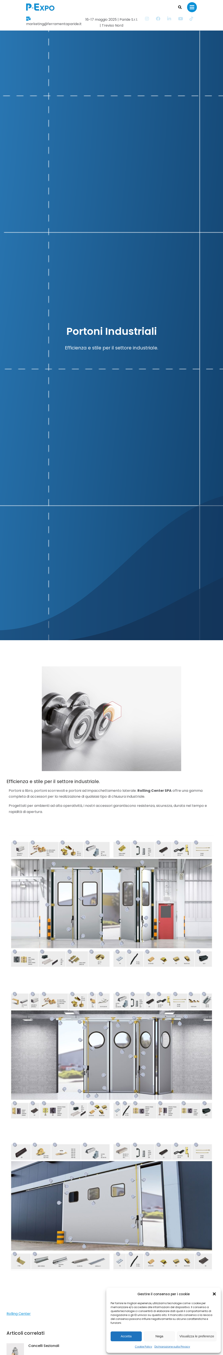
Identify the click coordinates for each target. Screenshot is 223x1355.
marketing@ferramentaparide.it (39, 19)
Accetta (126, 1336)
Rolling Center (19, 1313)
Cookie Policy (143, 1346)
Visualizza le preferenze (196, 1336)
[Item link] (172, 19)
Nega (159, 1336)
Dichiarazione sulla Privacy (172, 1346)
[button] (214, 1294)
